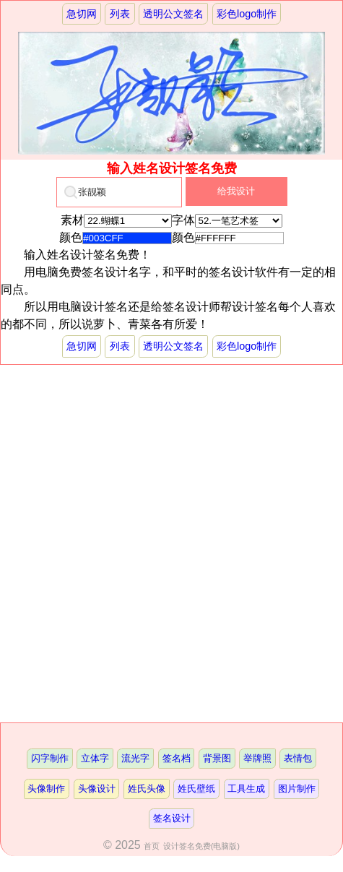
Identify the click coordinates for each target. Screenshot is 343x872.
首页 (152, 846)
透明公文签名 (173, 14)
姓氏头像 (146, 788)
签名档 (176, 758)
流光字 (135, 758)
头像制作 (46, 788)
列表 (120, 14)
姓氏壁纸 (196, 788)
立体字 (95, 758)
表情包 (298, 758)
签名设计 (172, 818)
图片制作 (297, 788)
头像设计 (97, 788)
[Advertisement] (171, 543)
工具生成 (246, 788)
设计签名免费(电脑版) (201, 846)
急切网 (81, 14)
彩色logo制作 (247, 14)
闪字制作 (50, 758)
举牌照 (257, 758)
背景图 (217, 758)
